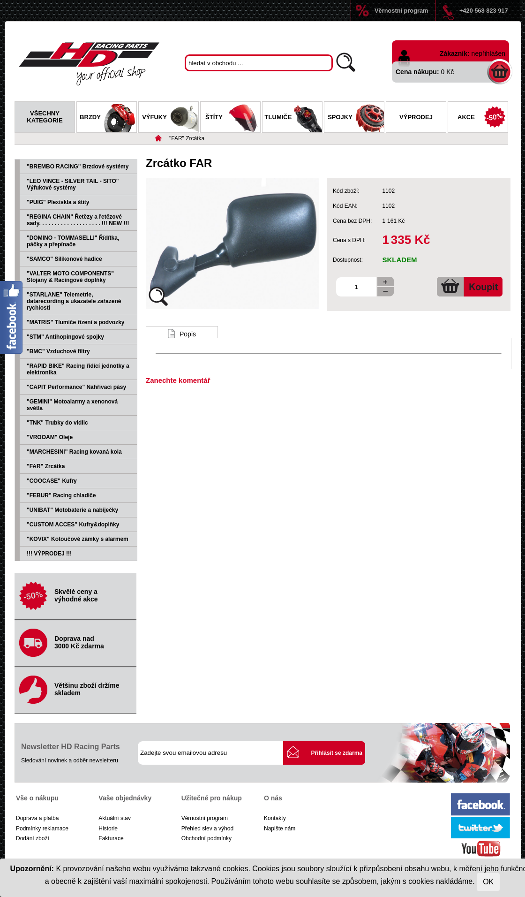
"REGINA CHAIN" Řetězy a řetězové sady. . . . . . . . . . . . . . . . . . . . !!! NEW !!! (78, 220)
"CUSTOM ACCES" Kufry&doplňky (73, 524)
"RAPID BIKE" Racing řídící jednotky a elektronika (78, 369)
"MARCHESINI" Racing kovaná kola (74, 451)
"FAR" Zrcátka (186, 138)
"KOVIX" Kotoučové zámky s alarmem (77, 539)
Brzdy (108, 118)
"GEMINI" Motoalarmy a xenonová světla (72, 404)
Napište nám (279, 828)
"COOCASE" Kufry (52, 481)
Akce (483, 118)
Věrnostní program (401, 10)
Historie (108, 828)
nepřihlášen (488, 53)
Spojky (356, 118)
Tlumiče (293, 118)
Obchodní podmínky (206, 838)
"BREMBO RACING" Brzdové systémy (77, 166)
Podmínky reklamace (42, 828)
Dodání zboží (32, 838)
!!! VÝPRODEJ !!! (49, 553)
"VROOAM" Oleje (50, 437)
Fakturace (110, 838)
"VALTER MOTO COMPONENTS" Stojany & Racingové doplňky (70, 276)
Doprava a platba (37, 818)
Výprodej (416, 117)
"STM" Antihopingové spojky (65, 337)
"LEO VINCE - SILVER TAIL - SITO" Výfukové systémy (73, 184)
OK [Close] (488, 882)
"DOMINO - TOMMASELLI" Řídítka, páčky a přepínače (73, 241)
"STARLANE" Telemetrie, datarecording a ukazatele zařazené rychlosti (74, 301)
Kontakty (275, 818)
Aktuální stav (114, 818)
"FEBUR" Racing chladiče (61, 495)
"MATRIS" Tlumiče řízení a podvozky (76, 322)
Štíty (232, 118)
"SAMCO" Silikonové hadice (64, 259)
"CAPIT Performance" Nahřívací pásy (76, 387)
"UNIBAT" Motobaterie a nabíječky (72, 510)
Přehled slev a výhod (207, 828)
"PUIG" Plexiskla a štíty (58, 202)
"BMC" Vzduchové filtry (58, 351)
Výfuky (170, 118)
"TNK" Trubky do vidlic (57, 422)
